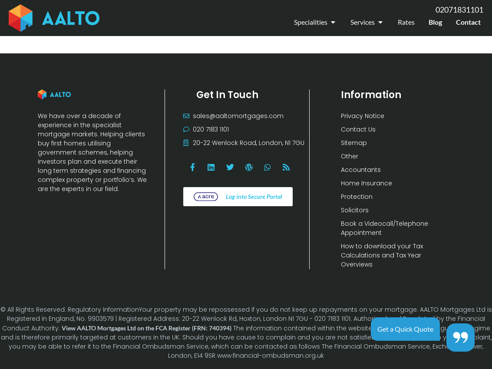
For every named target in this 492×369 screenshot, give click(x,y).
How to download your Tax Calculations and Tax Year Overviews (382, 255)
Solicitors (355, 210)
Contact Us (358, 129)
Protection (357, 196)
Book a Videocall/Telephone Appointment (384, 228)
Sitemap (354, 142)
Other (349, 156)
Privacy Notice (362, 116)
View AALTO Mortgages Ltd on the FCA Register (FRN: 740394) (146, 328)
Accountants (361, 169)
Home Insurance (366, 183)
